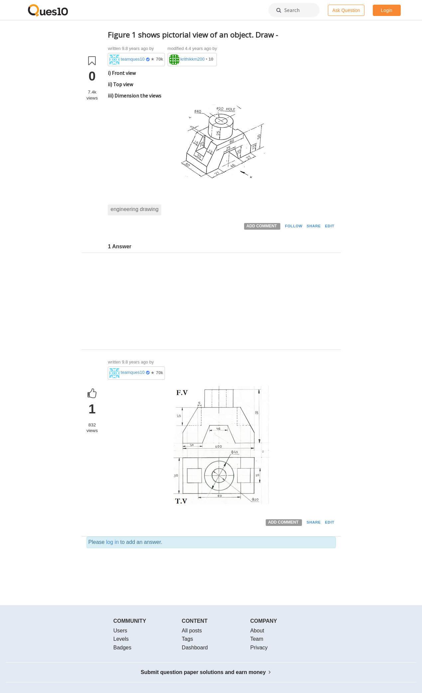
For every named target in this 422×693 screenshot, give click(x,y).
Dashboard (195, 647)
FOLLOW (294, 226)
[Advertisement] (222, 302)
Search (288, 10)
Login (386, 10)
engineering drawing (134, 209)
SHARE (314, 226)
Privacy (258, 647)
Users (120, 630)
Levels (121, 639)
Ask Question (346, 10)
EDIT (329, 226)
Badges (122, 647)
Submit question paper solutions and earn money (206, 672)
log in (112, 542)
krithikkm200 (192, 59)
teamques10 (133, 59)
